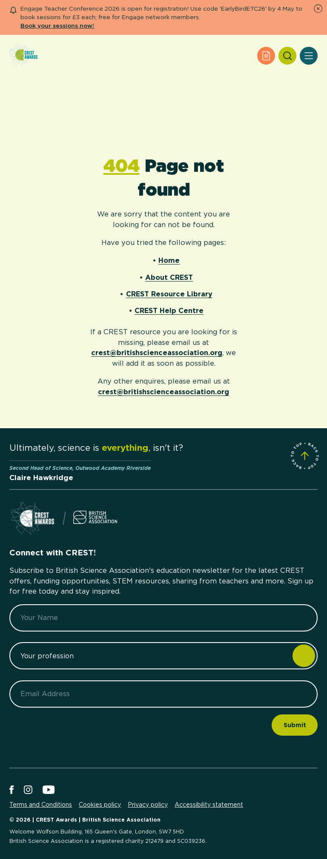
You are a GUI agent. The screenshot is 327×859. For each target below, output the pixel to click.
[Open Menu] (309, 56)
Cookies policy (100, 804)
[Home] (23, 55)
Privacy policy (148, 804)
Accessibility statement (209, 804)
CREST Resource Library (169, 294)
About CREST (169, 277)
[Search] (287, 56)
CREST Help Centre (169, 310)
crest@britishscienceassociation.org (156, 352)
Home (169, 260)
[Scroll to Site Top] (304, 455)
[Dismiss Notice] (318, 8)
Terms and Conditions (40, 804)
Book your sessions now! (57, 25)
